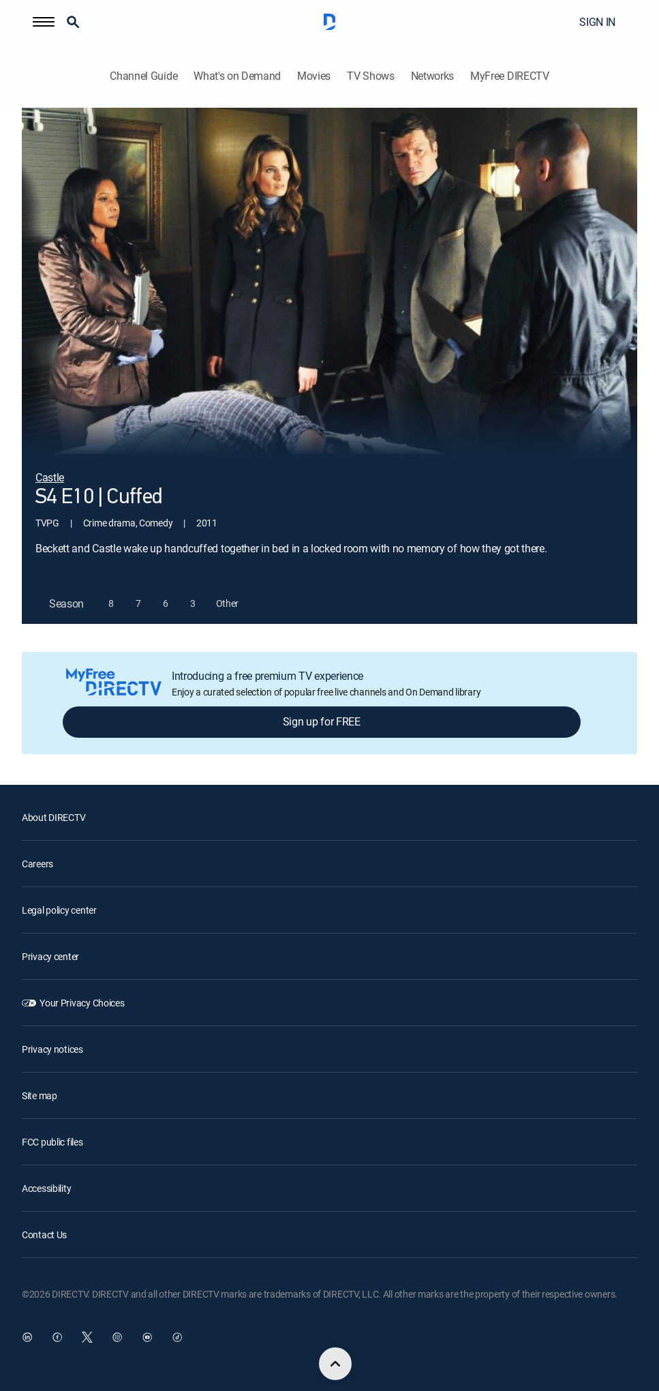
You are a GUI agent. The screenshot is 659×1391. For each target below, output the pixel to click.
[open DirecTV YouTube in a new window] (147, 1337)
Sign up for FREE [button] (322, 721)
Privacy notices (52, 1049)
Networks (432, 76)
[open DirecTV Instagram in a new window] (117, 1337)
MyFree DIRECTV (509, 76)
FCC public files (52, 1141)
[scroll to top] (335, 1363)
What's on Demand (237, 76)
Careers (37, 863)
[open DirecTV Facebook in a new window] (57, 1337)
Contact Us (44, 1234)
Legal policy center (59, 909)
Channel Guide (143, 76)
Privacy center (50, 956)
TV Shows (370, 76)
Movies (314, 76)
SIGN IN (597, 21)
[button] (44, 22)
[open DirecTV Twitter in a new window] (87, 1337)
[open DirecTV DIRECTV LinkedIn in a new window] (27, 1337)
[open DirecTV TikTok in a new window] (177, 1337)
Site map (39, 1095)
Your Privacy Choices (82, 1002)
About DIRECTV (53, 817)
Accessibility (46, 1188)
